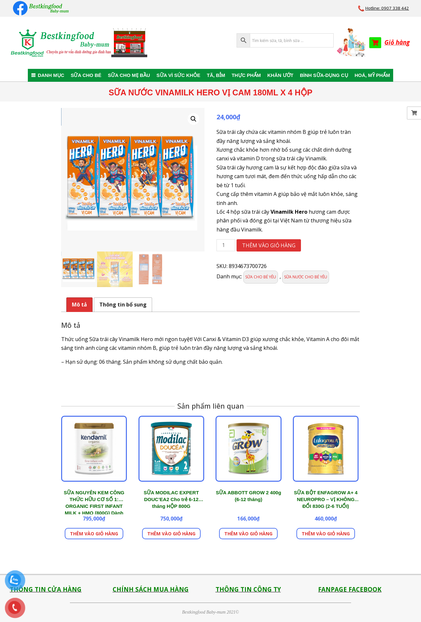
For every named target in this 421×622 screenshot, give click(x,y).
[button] (193, 119)
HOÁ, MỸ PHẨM (372, 75)
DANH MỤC (51, 75)
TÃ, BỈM (216, 75)
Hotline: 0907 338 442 (387, 8)
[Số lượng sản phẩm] (225, 245)
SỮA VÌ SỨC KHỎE (178, 75)
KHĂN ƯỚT (280, 75)
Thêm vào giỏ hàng (268, 245)
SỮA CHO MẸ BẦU (129, 75)
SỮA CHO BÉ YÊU (260, 277)
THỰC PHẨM (246, 75)
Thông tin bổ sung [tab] (123, 304)
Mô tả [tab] (79, 304)
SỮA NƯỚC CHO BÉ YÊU (305, 277)
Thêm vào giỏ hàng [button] (94, 534)
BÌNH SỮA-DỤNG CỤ (324, 75)
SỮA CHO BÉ (86, 75)
